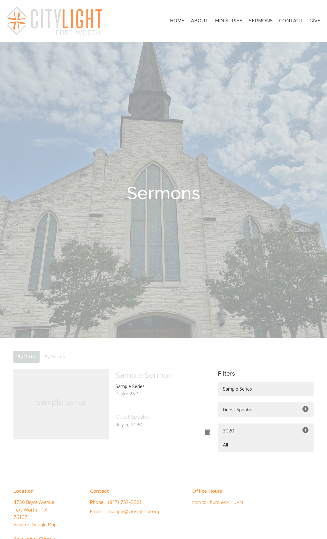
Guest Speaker (265, 409)
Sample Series (237, 389)
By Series (54, 356)
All (225, 444)
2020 (265, 430)
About (200, 21)
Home (177, 21)
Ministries (228, 21)
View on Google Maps (36, 524)
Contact (291, 21)
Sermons (261, 21)
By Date (26, 356)
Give (315, 21)
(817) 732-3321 (124, 502)
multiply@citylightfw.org (133, 511)
